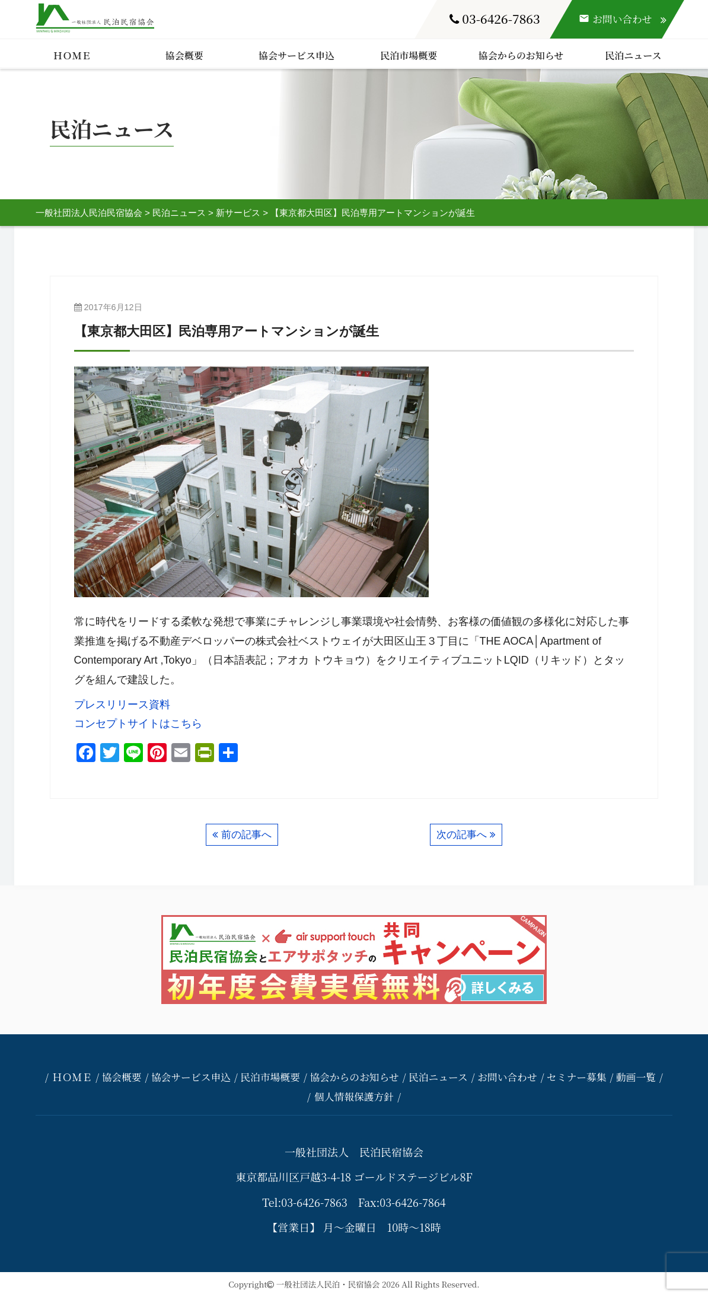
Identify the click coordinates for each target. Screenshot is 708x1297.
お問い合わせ (507, 1077)
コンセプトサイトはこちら (138, 723)
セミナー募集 (577, 1077)
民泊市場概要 (408, 55)
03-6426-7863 (494, 18)
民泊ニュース (633, 55)
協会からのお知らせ (521, 55)
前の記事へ (246, 834)
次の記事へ (461, 834)
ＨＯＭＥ (72, 55)
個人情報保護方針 (354, 1096)
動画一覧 (636, 1077)
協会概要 (184, 55)
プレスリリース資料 (122, 704)
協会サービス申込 (296, 55)
